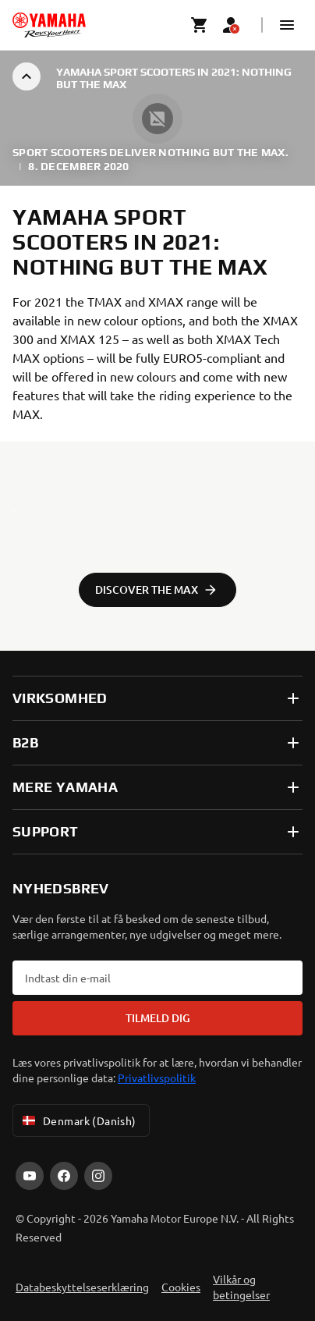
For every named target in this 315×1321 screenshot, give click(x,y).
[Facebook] (64, 1176)
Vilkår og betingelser (241, 1286)
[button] (287, 25)
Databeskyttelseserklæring (82, 1287)
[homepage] (49, 25)
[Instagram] (98, 1176)
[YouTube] (30, 1176)
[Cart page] (199, 25)
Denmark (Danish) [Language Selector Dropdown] (77, 1120)
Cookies (180, 1287)
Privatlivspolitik (157, 1078)
